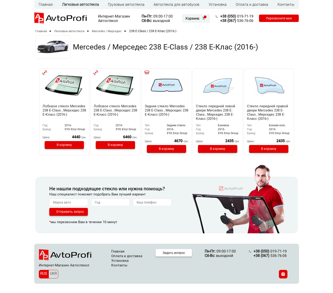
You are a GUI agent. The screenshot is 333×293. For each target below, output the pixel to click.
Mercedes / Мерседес (107, 31)
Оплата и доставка (252, 4)
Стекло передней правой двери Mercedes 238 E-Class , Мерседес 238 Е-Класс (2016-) (267, 112)
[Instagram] (283, 274)
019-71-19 (236, 16)
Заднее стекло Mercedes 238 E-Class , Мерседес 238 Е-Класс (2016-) (166, 110)
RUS (43, 273)
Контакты (286, 4)
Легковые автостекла (80, 4)
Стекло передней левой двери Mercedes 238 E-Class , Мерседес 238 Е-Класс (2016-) (215, 112)
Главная (46, 4)
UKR (53, 273)
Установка (218, 4)
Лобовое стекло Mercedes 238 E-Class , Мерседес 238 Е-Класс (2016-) (64, 110)
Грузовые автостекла (126, 4)
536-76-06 (236, 21)
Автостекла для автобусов (176, 4)
